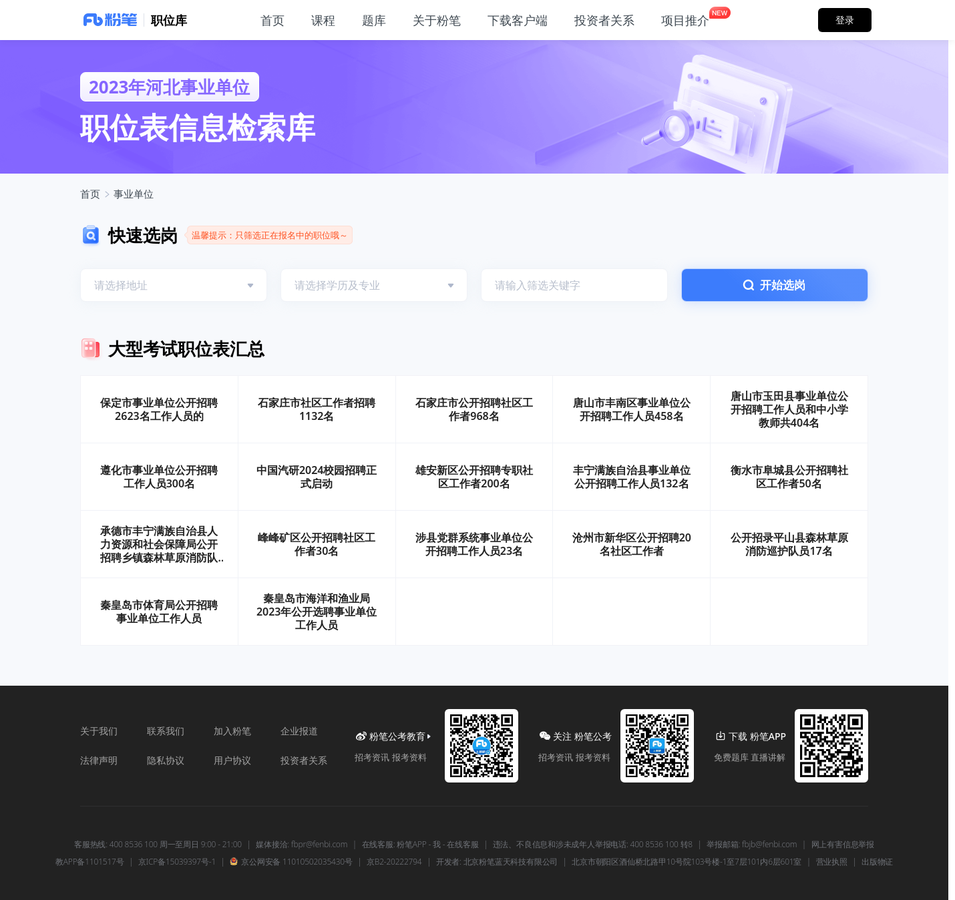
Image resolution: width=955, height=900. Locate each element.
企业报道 (299, 730)
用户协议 (232, 760)
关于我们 (99, 730)
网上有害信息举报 (842, 844)
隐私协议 (165, 760)
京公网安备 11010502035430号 (291, 862)
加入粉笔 (232, 730)
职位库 (169, 20)
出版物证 (877, 862)
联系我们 (165, 730)
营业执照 (831, 862)
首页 (90, 193)
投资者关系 (303, 760)
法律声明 (99, 760)
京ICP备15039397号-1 (177, 862)
